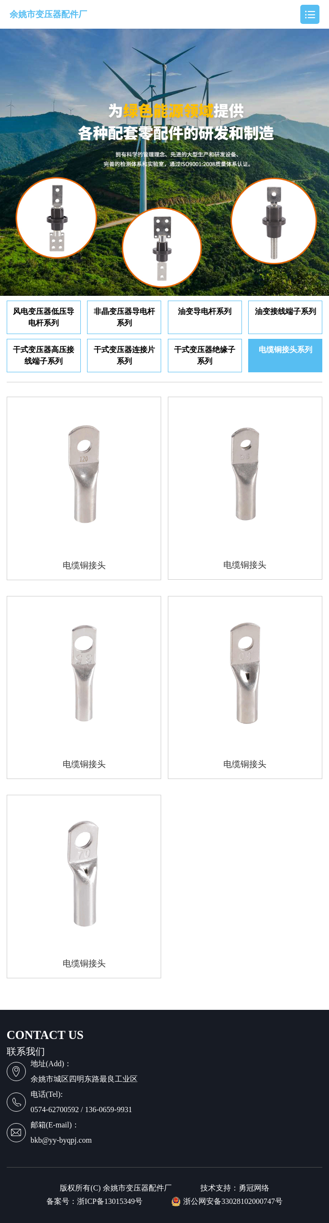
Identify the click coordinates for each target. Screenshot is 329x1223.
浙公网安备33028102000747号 (227, 1201)
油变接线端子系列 (285, 311)
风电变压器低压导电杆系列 (43, 317)
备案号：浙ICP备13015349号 (94, 1201)
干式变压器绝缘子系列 (204, 355)
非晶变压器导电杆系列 (124, 317)
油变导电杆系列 (204, 311)
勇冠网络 (254, 1188)
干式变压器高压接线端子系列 (43, 355)
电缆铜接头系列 (285, 350)
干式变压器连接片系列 (124, 355)
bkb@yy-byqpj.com (61, 1140)
